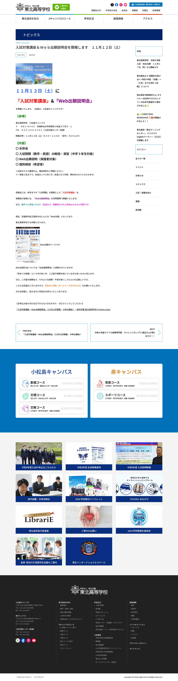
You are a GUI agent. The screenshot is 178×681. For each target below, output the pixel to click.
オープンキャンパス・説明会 (106, 662)
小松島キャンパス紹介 (68, 628)
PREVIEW (53, 333)
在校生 (124, 10)
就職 (132, 616)
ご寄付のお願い (65, 616)
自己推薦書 (100, 645)
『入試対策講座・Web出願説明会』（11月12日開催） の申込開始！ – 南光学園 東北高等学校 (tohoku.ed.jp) (63, 309)
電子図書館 (100, 626)
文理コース (64, 635)
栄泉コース (64, 645)
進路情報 (118, 19)
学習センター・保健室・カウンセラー (109, 623)
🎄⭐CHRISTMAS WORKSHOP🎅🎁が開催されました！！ (149, 118)
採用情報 (156, 10)
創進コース (64, 631)
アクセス (148, 19)
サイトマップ (135, 649)
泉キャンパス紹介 (66, 642)
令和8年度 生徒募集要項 (104, 638)
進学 (132, 606)
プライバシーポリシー (138, 643)
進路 (137, 201)
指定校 (133, 609)
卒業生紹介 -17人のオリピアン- (71, 619)
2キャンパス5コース (60, 19)
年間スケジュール (102, 612)
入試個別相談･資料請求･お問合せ (146, 5)
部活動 (138, 210)
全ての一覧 (140, 158)
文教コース (64, 638)
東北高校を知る (30, 19)
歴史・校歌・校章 (66, 609)
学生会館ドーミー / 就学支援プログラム (110, 630)
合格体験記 (135, 619)
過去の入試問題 (101, 659)
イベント (139, 167)
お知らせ (139, 176)
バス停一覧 (100, 619)
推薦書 (98, 642)
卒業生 (145, 10)
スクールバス (100, 616)
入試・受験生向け (143, 193)
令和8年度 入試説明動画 (104, 652)
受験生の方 (96, 10)
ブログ (18, 43)
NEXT (124, 333)
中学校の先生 (111, 10)
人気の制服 (100, 606)
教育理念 (63, 606)
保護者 (135, 10)
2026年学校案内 (101, 655)
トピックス (25, 43)
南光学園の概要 (65, 612)
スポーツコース (65, 649)
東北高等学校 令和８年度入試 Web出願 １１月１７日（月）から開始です (149, 64)
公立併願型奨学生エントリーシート (108, 649)
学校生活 (89, 19)
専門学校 (134, 612)
